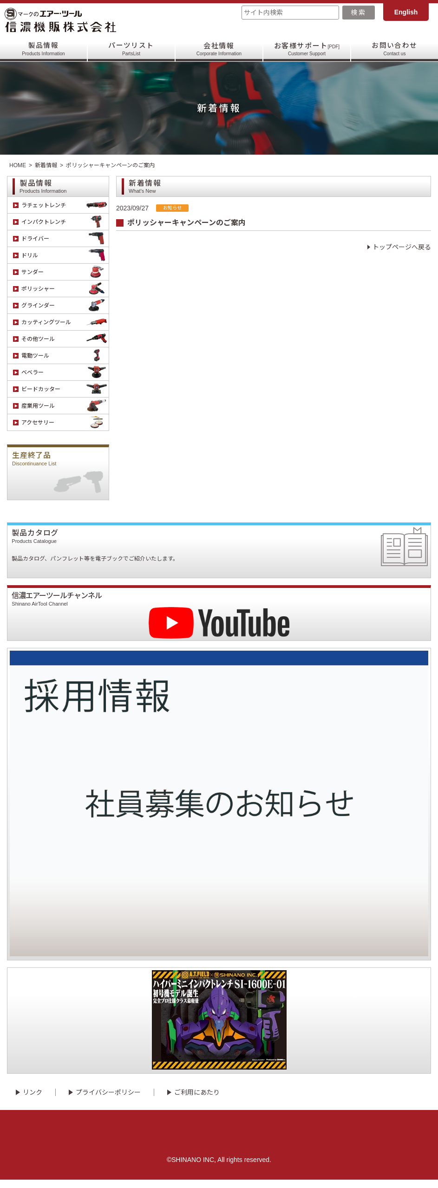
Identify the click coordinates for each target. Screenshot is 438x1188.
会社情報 (219, 49)
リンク (32, 1100)
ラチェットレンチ (65, 205)
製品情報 (43, 49)
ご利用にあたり (197, 1100)
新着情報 (46, 165)
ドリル (65, 255)
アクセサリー (65, 422)
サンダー (65, 272)
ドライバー (65, 238)
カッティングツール (65, 322)
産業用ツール (65, 406)
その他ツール (65, 339)
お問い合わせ (395, 49)
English (406, 12)
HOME (17, 165)
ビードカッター (65, 389)
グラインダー (65, 305)
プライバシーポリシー (108, 1100)
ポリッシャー (65, 289)
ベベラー (65, 372)
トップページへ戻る (402, 247)
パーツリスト (131, 49)
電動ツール (65, 355)
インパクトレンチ (65, 222)
